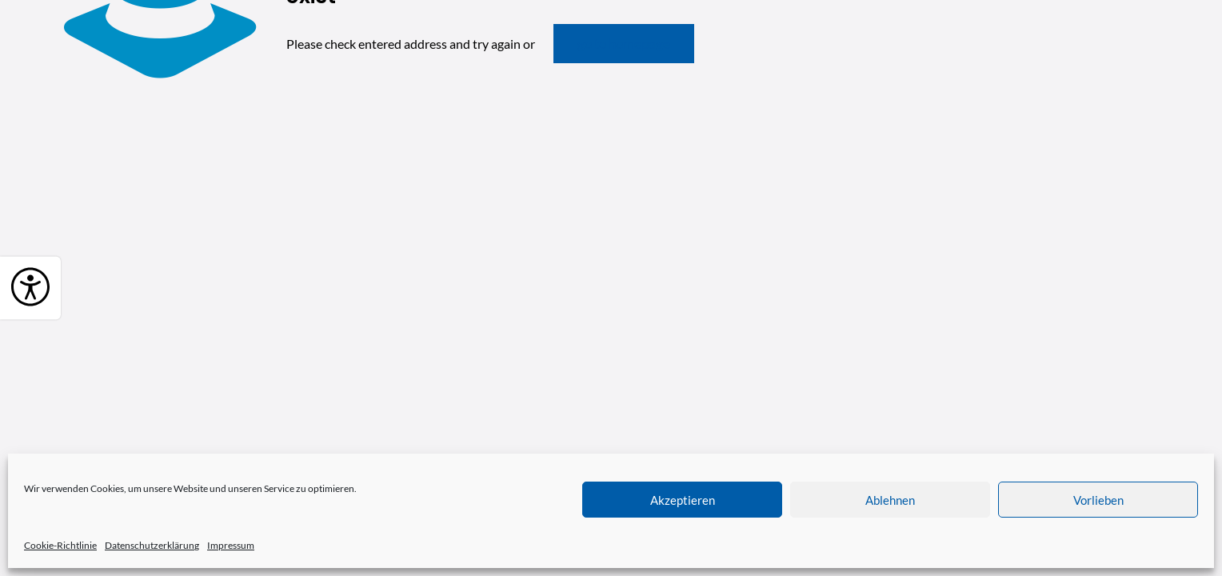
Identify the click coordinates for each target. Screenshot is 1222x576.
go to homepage (623, 43)
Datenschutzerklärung (152, 545)
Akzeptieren (682, 500)
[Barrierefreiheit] (30, 288)
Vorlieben (1098, 500)
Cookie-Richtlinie (60, 545)
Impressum (230, 545)
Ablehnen (890, 500)
